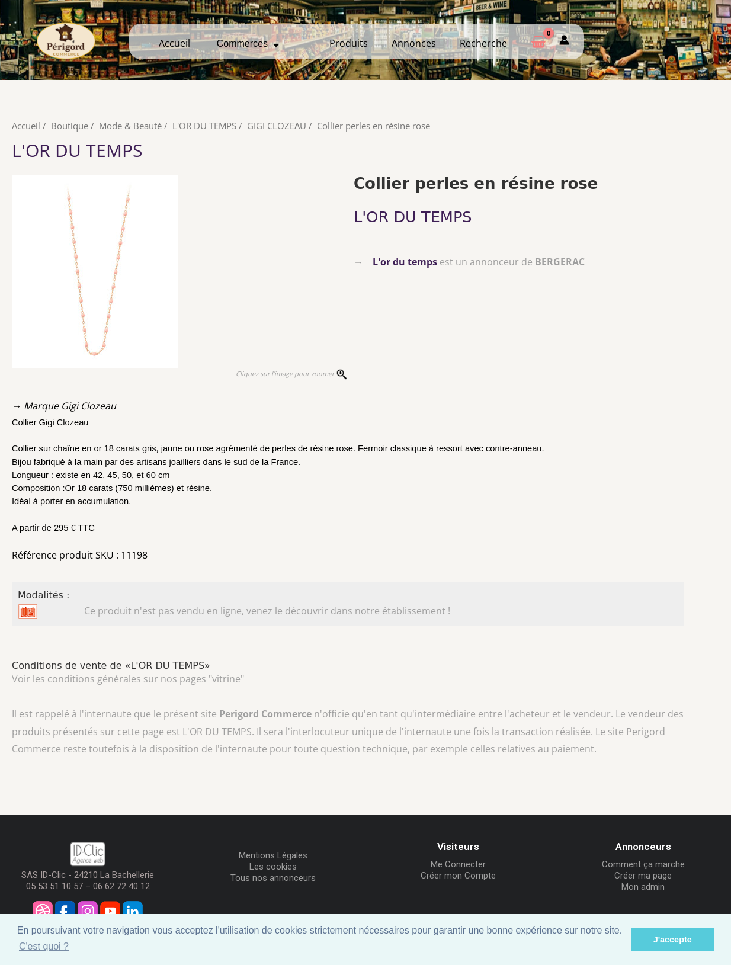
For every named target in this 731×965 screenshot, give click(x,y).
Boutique (69, 126)
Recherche (483, 43)
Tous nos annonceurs (273, 878)
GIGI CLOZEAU (276, 126)
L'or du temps (405, 261)
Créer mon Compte (458, 875)
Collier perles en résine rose (373, 126)
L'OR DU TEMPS (204, 126)
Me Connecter (458, 863)
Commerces (248, 43)
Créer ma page (643, 875)
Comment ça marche (643, 863)
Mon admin (643, 886)
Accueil (174, 43)
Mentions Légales (273, 855)
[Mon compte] (564, 41)
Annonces (414, 43)
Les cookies (273, 866)
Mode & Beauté (130, 126)
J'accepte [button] (672, 939)
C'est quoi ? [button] (44, 946)
